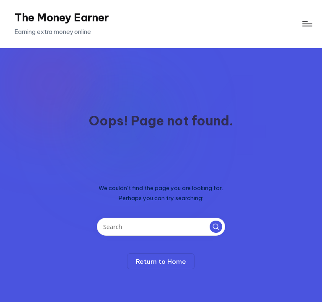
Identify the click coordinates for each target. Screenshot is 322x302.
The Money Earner (62, 17)
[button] (216, 227)
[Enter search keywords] (161, 227)
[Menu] (306, 23)
